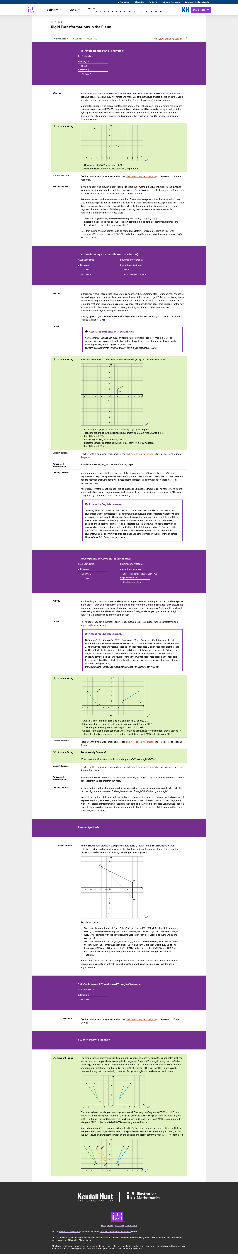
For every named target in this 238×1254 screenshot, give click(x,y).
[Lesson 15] (150, 11)
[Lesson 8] (116, 11)
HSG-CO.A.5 (86, 74)
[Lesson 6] (108, 11)
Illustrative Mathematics (69, 1231)
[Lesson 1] (89, 11)
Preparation (60, 38)
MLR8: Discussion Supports (135, 274)
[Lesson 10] (124, 11)
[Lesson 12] (135, 11)
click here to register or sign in (141, 176)
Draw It (126, 269)
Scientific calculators (132, 582)
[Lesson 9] (120, 11)
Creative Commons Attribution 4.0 (115, 1231)
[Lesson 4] (101, 11)
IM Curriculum (123, 2)
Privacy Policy (107, 1225)
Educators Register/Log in (197, 2)
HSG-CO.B (85, 578)
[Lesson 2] (93, 11)
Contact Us (153, 2)
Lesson (77, 38)
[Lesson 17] (161, 11)
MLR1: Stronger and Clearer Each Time (140, 574)
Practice (92, 38)
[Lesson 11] (130, 11)
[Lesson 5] (105, 11)
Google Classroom (171, 2)
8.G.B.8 (84, 66)
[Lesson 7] (112, 11)
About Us (139, 2)
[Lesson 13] (140, 11)
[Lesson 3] (97, 11)
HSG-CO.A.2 (86, 269)
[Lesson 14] (145, 11)
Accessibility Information (126, 1225)
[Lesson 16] (155, 11)
